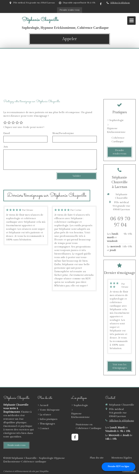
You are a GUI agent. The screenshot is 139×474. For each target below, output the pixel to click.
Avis (5, 146)
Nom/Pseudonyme (63, 133)
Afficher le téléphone (120, 3)
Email (6, 133)
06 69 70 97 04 (120, 222)
